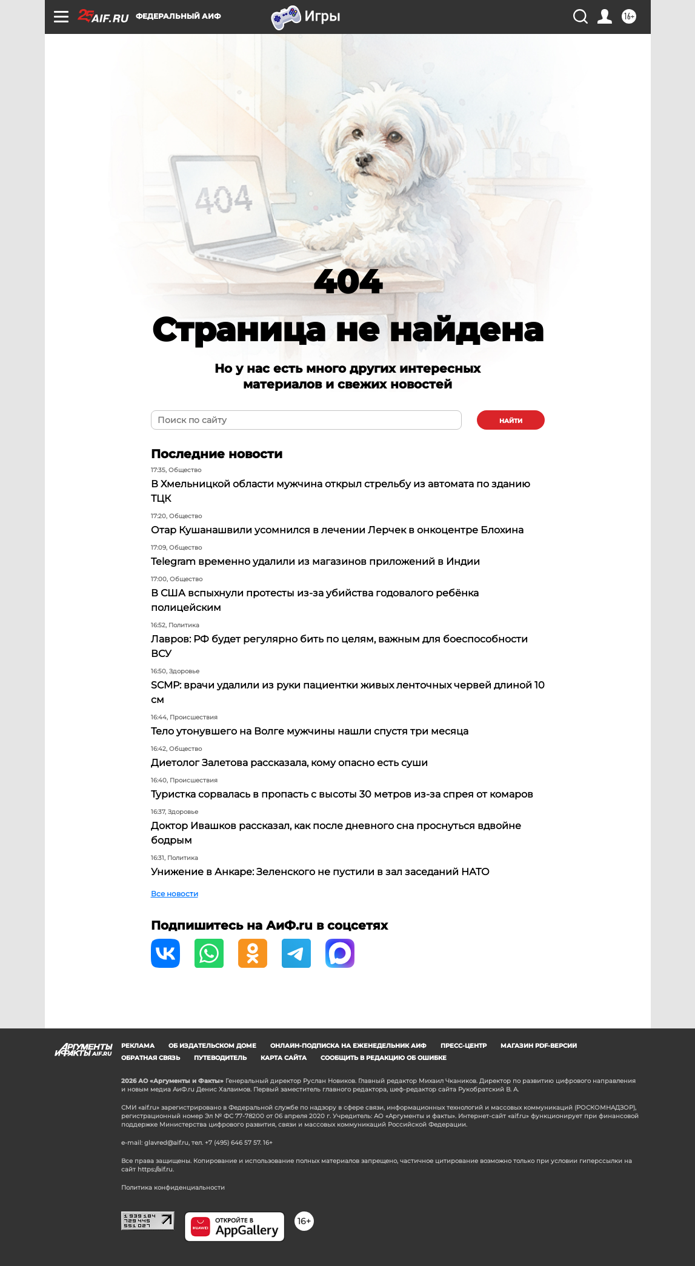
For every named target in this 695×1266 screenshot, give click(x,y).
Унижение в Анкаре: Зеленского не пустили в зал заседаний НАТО (320, 872)
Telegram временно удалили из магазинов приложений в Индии (315, 561)
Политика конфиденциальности (173, 1187)
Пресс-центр (464, 1046)
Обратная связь (150, 1058)
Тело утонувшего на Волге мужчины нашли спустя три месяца (309, 731)
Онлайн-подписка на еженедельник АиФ (348, 1046)
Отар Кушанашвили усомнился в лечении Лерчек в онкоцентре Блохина (337, 530)
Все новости (174, 893)
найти (510, 421)
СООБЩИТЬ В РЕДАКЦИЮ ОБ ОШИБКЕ (384, 1058)
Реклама (138, 1046)
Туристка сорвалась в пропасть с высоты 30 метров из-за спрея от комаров (342, 794)
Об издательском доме (212, 1046)
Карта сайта (284, 1058)
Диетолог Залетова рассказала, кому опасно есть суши (289, 762)
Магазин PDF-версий (538, 1046)
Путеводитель (220, 1058)
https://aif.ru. (156, 1169)
